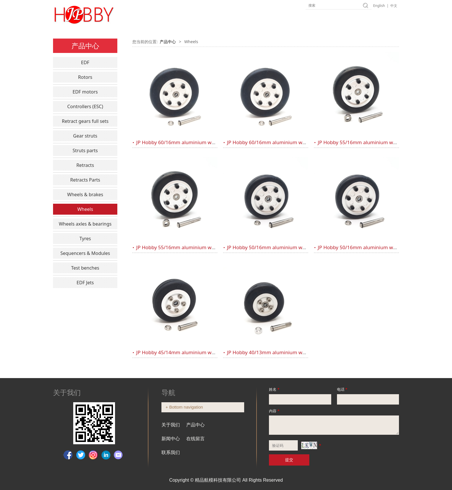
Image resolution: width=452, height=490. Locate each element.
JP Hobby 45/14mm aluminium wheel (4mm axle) (192, 352)
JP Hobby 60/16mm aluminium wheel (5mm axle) (192, 142)
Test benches (85, 268)
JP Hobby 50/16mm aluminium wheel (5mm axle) (283, 247)
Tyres (85, 238)
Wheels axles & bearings (85, 224)
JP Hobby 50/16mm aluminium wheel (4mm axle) (374, 247)
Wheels (85, 209)
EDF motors (85, 92)
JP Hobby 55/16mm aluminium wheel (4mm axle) (192, 247)
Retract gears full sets (85, 121)
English (379, 5)
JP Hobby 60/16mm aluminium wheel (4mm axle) (283, 142)
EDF (85, 62)
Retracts (85, 165)
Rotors (85, 77)
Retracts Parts (85, 180)
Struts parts (85, 150)
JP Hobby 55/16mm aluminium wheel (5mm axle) (374, 142)
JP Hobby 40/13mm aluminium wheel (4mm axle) (283, 352)
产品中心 (168, 41)
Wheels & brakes (85, 194)
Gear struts (85, 136)
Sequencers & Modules (85, 253)
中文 (393, 5)
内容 (274, 410)
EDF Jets (85, 282)
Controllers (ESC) (85, 106)
